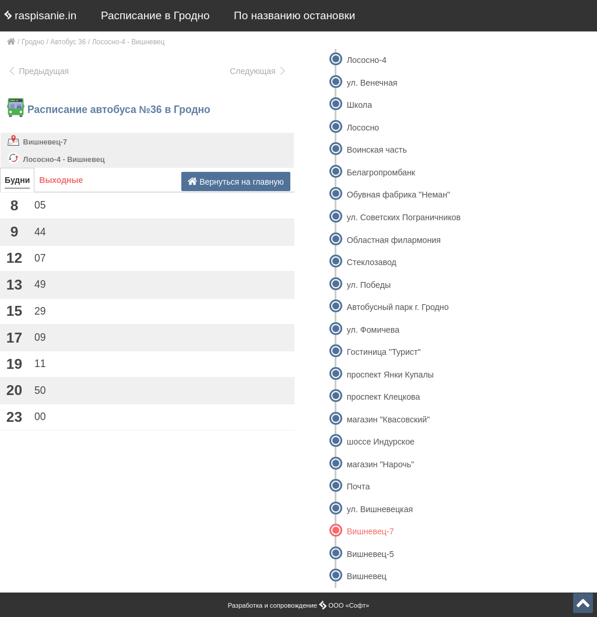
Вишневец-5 (370, 554)
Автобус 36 (68, 42)
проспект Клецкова (383, 396)
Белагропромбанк (381, 172)
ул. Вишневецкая (380, 509)
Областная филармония (394, 240)
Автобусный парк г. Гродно (398, 307)
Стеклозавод (371, 262)
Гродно (33, 42)
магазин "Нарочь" (381, 464)
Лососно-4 (367, 60)
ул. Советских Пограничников (404, 217)
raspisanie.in (40, 15)
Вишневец (367, 576)
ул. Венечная (372, 82)
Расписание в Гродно (155, 15)
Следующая (258, 71)
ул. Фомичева (373, 329)
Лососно (363, 127)
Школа (359, 105)
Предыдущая (38, 71)
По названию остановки (294, 15)
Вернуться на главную (236, 181)
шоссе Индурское (381, 441)
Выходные (61, 180)
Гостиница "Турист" (384, 352)
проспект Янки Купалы (390, 374)
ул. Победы (369, 285)
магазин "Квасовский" (388, 419)
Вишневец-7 (45, 142)
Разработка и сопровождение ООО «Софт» (299, 605)
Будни (17, 180)
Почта (358, 486)
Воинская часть (377, 149)
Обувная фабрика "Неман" (398, 194)
